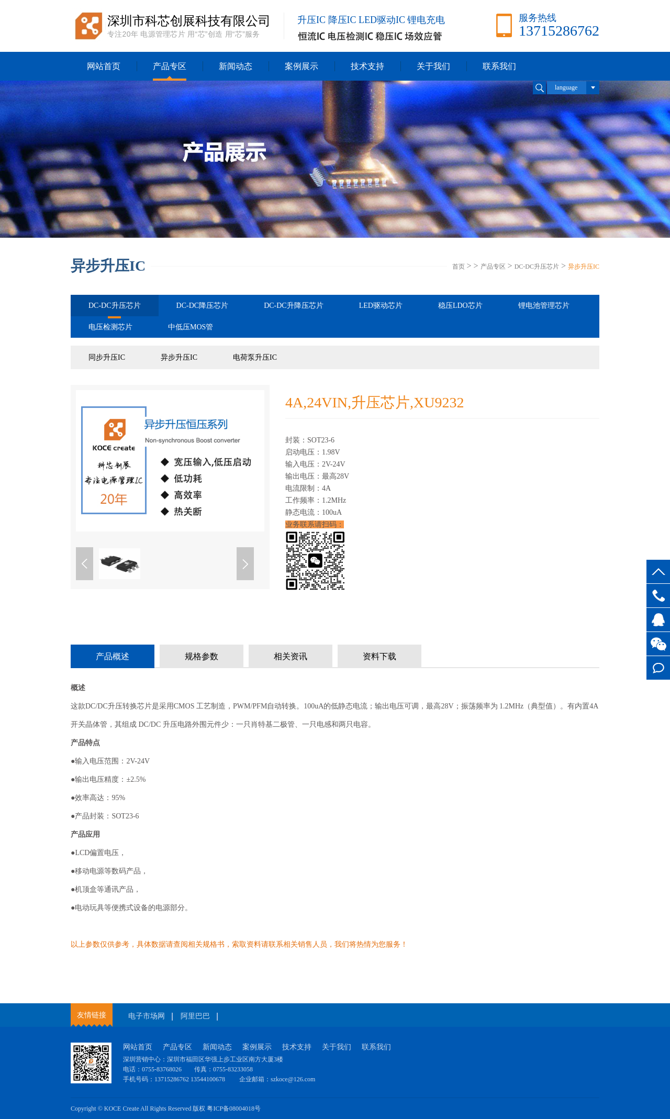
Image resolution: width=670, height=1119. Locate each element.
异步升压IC (583, 266)
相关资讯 (290, 656)
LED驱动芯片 (381, 305)
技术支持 (367, 66)
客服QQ (658, 619)
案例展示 (301, 66)
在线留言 (658, 668)
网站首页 (103, 66)
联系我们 (499, 66)
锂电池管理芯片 (544, 305)
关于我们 (433, 66)
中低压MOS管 (190, 327)
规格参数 (201, 656)
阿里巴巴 (195, 1016)
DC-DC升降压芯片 (293, 305)
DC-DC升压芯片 (537, 266)
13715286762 (658, 595)
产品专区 (169, 66)
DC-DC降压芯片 (202, 305)
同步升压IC (106, 357)
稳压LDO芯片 (460, 305)
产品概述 (112, 656)
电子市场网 (146, 1016)
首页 (458, 266)
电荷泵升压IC (255, 357)
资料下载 (379, 656)
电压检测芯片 (110, 327)
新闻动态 (235, 66)
